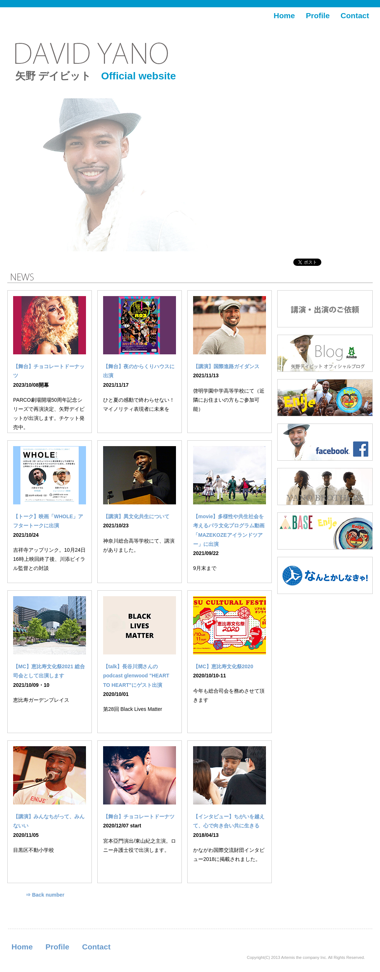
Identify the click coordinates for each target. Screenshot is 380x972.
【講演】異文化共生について (136, 516)
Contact (355, 15)
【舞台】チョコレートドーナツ (139, 816)
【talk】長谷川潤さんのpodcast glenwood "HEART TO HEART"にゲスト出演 (136, 676)
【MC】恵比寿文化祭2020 (223, 666)
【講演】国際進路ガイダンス (226, 366)
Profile (317, 15)
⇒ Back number (45, 895)
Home (284, 15)
